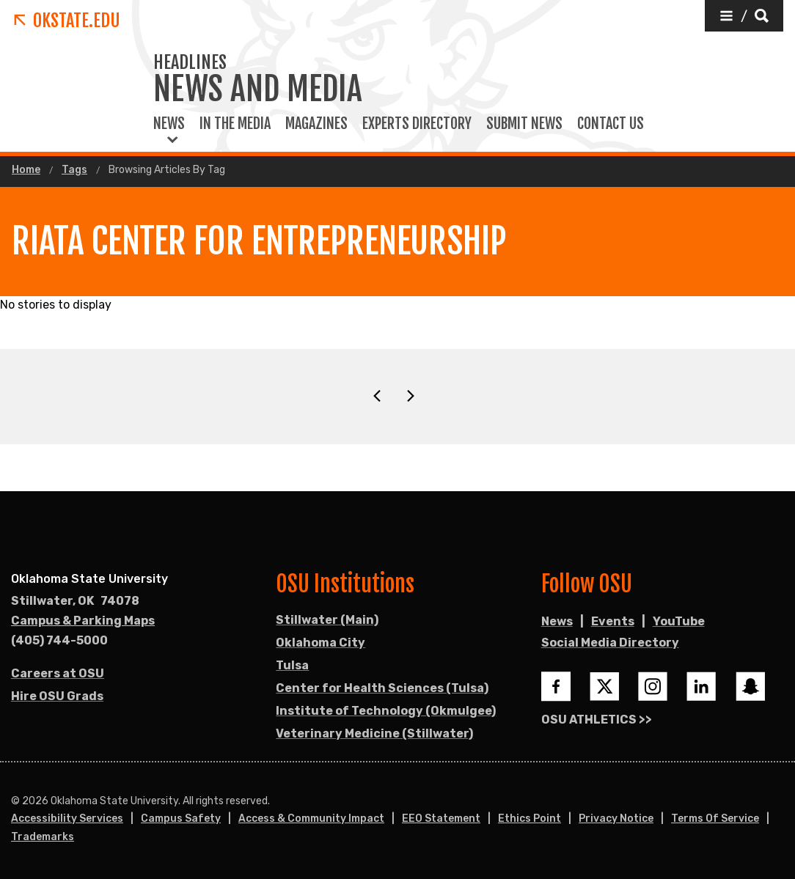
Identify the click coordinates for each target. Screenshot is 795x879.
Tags (74, 170)
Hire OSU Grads (57, 696)
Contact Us (610, 124)
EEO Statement (441, 818)
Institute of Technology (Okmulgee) (386, 711)
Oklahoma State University (89, 579)
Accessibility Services (67, 818)
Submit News (524, 124)
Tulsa (292, 665)
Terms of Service (715, 818)
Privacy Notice (616, 818)
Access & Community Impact (311, 818)
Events (612, 621)
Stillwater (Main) (327, 620)
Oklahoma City (320, 643)
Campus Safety (181, 818)
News (169, 124)
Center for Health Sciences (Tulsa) (382, 688)
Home (26, 170)
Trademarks (42, 837)
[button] (744, 16)
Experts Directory (417, 124)
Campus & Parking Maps (83, 621)
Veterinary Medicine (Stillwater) (374, 733)
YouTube (679, 621)
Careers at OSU (57, 673)
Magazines (316, 124)
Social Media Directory (610, 643)
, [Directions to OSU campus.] (75, 601)
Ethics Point (529, 818)
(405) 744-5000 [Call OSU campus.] (59, 640)
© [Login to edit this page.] (15, 801)
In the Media (235, 124)
